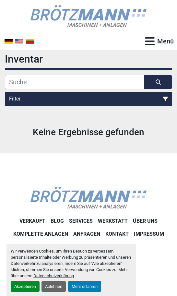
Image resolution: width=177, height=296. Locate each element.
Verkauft (32, 221)
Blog (57, 221)
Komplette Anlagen (40, 234)
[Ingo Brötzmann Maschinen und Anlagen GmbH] (88, 197)
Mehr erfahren (85, 286)
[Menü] (150, 41)
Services (81, 221)
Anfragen (86, 234)
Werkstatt (113, 221)
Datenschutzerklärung (53, 275)
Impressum (149, 234)
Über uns (145, 221)
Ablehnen (53, 286)
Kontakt (117, 234)
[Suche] (74, 82)
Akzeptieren (25, 286)
